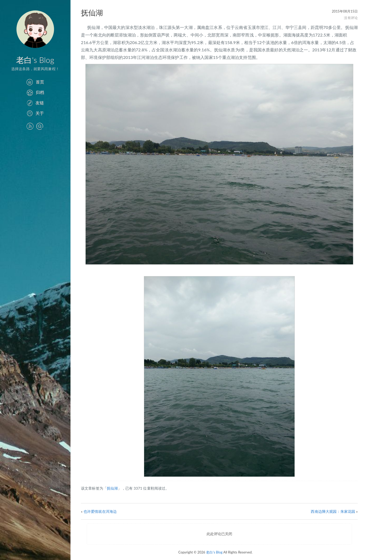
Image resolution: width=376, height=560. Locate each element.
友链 (35, 102)
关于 (35, 113)
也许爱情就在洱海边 (100, 511)
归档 (35, 92)
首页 (35, 81)
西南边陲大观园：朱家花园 (333, 511)
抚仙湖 (112, 488)
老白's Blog (35, 59)
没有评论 (351, 18)
